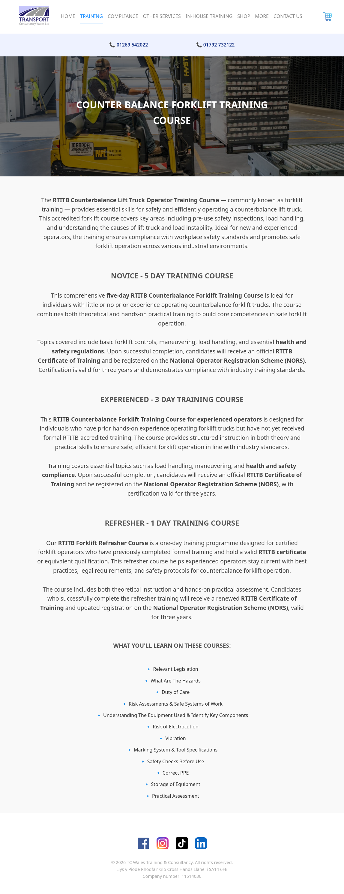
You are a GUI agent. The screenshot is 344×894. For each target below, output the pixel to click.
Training (91, 16)
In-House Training (209, 16)
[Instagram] (163, 843)
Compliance (123, 16)
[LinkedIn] (201, 843)
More (262, 16)
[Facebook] (143, 843)
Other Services (162, 16)
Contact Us (288, 16)
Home (68, 16)
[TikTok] (182, 843)
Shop (243, 16)
